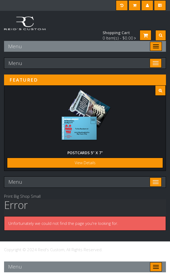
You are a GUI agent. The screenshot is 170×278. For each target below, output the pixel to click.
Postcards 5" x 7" (85, 152)
